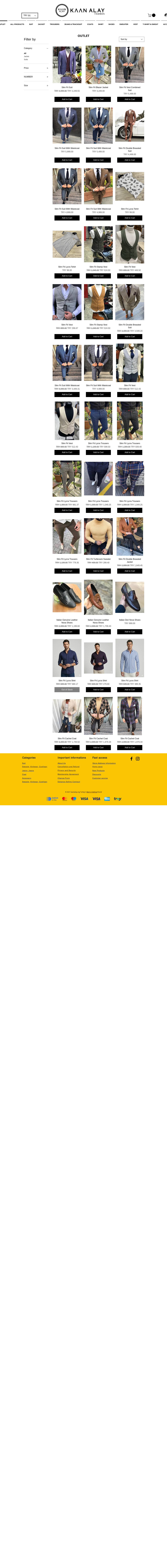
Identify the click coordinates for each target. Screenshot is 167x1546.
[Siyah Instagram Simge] (137, 758)
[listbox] (29, 15)
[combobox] (131, 39)
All (25, 53)
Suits (26, 59)
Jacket (26, 56)
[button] (29, 15)
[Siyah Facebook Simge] (131, 758)
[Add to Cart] (67, 99)
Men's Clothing (92, 792)
